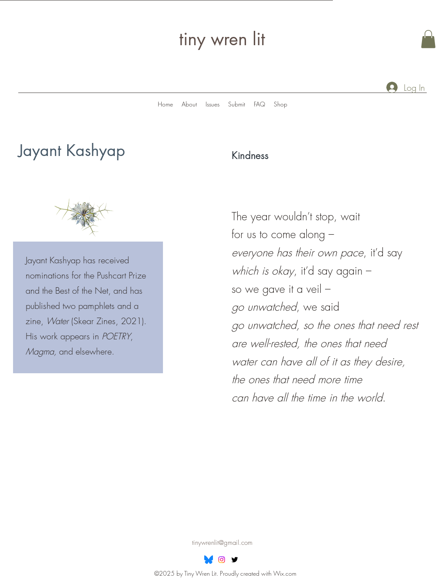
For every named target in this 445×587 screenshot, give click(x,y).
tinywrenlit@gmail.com (222, 542)
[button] (428, 39)
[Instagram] (221, 559)
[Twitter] (234, 559)
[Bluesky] (208, 559)
